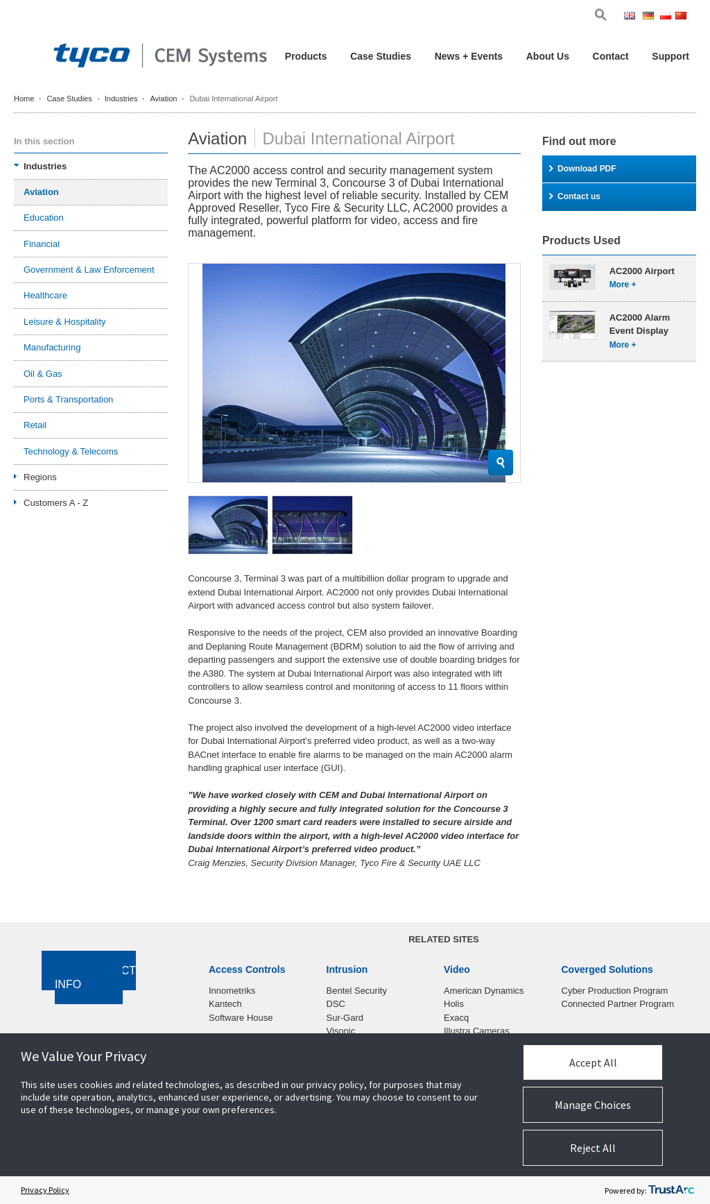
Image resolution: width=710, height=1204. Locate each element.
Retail (35, 425)
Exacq (456, 1017)
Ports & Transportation (68, 399)
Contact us (574, 196)
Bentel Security (357, 990)
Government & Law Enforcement (89, 269)
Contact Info (95, 978)
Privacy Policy (45, 1190)
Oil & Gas (43, 373)
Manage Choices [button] (593, 1105)
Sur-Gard (345, 1017)
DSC (336, 1004)
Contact (611, 56)
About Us (547, 56)
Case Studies (380, 56)
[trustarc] (671, 1190)
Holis (454, 1004)
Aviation (163, 98)
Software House (241, 1017)
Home (24, 98)
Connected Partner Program (618, 1004)
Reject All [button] (593, 1148)
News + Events (469, 56)
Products (306, 56)
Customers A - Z (56, 503)
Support (670, 56)
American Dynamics (484, 990)
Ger (650, 17)
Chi (682, 17)
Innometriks (232, 990)
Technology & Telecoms (71, 451)
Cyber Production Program (615, 990)
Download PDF (582, 168)
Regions (40, 477)
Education (44, 217)
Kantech (225, 1004)
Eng (632, 17)
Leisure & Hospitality (65, 321)
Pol (666, 17)
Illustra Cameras (477, 1031)
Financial (42, 244)
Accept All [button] (593, 1062)
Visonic (341, 1031)
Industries (121, 98)
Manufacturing (52, 347)
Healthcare (45, 295)
